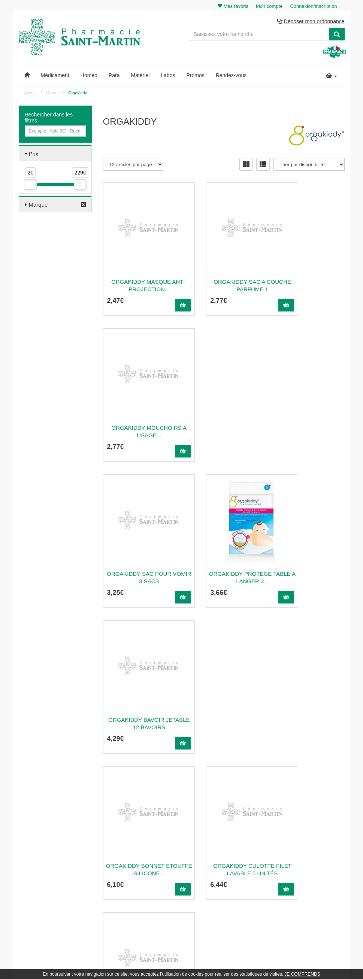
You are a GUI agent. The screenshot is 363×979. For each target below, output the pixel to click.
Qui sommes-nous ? (235, 837)
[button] (27, 76)
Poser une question (234, 854)
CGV (220, 886)
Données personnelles (237, 894)
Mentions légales (232, 878)
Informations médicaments (241, 862)
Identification (311, 837)
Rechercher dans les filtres (49, 119)
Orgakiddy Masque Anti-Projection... (139, 269)
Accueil (30, 94)
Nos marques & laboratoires (131, 896)
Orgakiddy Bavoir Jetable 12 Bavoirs (308, 415)
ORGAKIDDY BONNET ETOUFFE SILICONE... (139, 561)
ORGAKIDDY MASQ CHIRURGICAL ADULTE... (139, 707)
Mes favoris (310, 870)
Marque (38, 206)
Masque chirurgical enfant (308, 561)
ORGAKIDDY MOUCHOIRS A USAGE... (308, 269)
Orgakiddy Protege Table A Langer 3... (224, 415)
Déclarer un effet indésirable (243, 870)
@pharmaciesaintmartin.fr (139, 837)
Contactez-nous (230, 829)
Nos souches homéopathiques (133, 888)
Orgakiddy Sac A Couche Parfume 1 (224, 269)
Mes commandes (316, 845)
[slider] (30, 185)
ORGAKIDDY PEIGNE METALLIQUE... (308, 707)
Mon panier (310, 829)
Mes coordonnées (317, 854)
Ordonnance (227, 845)
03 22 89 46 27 (121, 829)
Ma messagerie (314, 862)
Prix (34, 155)
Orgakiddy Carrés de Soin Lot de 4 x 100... (224, 707)
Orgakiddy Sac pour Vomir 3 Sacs (139, 415)
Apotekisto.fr (264, 963)
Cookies (223, 903)
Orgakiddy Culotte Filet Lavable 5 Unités (224, 561)
